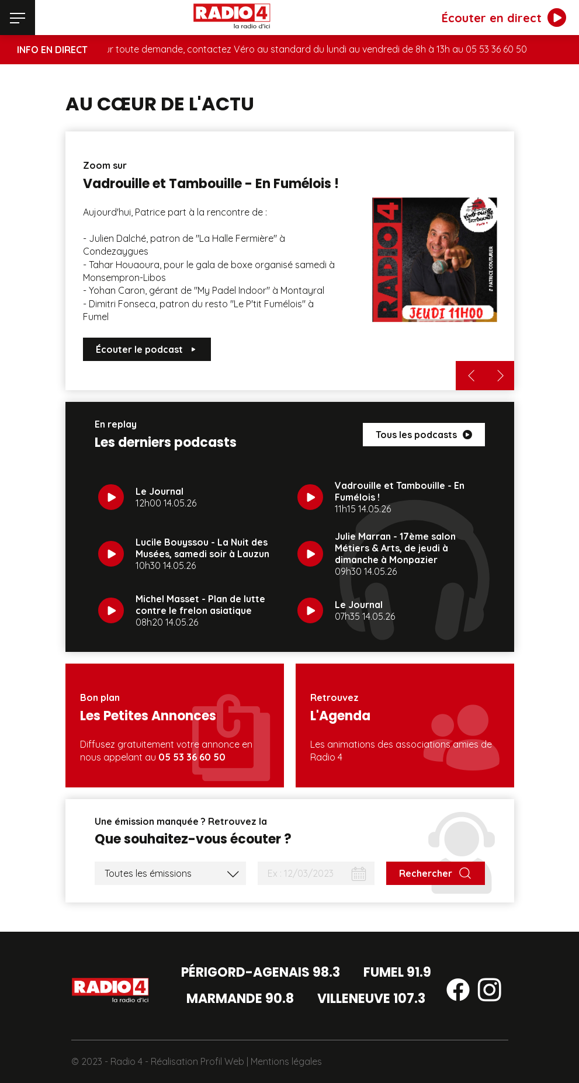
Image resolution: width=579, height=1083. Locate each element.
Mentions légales (286, 1061)
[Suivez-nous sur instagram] (489, 991)
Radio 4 (126, 1061)
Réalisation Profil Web (197, 1061)
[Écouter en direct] (504, 17)
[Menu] (17, 17)
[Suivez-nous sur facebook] (458, 991)
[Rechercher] (435, 873)
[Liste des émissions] (170, 873)
